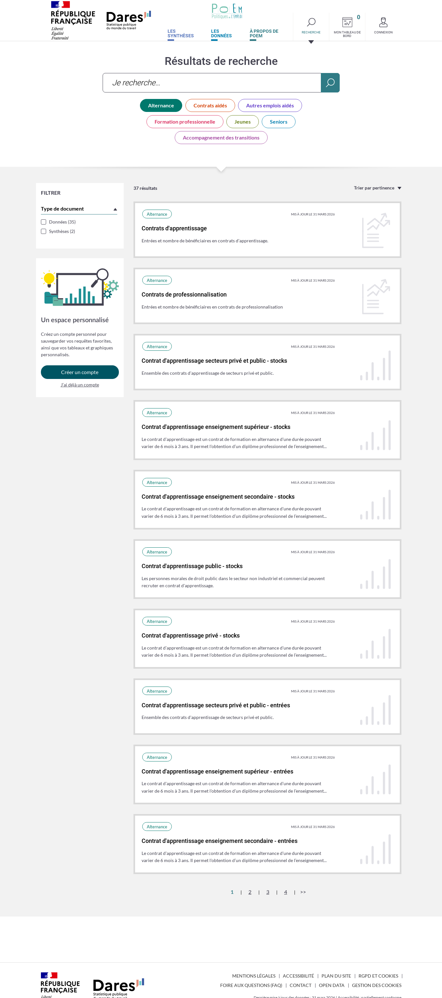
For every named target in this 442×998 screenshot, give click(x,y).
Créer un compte (79, 374)
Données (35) (62, 221)
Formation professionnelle (185, 121)
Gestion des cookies (376, 985)
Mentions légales (253, 976)
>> (303, 892)
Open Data (332, 985)
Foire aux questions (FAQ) (251, 985)
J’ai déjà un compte (80, 387)
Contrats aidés (210, 105)
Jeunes (242, 121)
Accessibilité (298, 976)
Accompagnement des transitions (221, 137)
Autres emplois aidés (270, 105)
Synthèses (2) (62, 231)
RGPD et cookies (378, 976)
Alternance (161, 105)
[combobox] (221, 82)
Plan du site (336, 976)
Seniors (278, 121)
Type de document (62, 208)
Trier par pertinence (374, 187)
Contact (300, 985)
